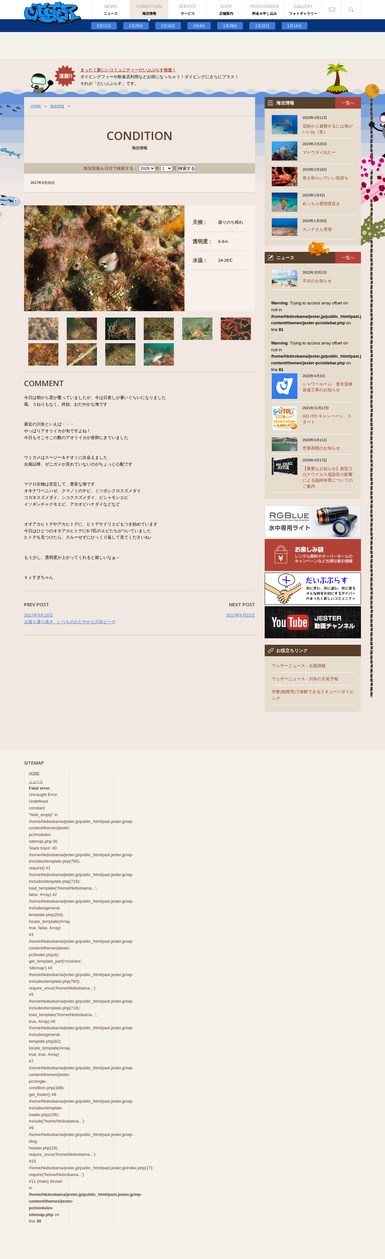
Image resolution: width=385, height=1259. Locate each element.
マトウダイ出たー (319, 152)
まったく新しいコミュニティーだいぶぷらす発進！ (128, 70)
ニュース (36, 781)
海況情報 (57, 106)
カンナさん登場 (317, 229)
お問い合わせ (332, 9)
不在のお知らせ (317, 280)
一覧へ (348, 102)
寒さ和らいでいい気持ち (325, 178)
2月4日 (199, 26)
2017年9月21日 (240, 615)
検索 (351, 9)
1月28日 (230, 26)
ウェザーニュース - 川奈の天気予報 (305, 678)
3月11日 (104, 26)
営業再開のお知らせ (321, 448)
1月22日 (262, 26)
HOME (35, 106)
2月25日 (136, 26)
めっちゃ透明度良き (321, 203)
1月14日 (294, 26)
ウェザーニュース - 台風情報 (299, 665)
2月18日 (168, 26)
